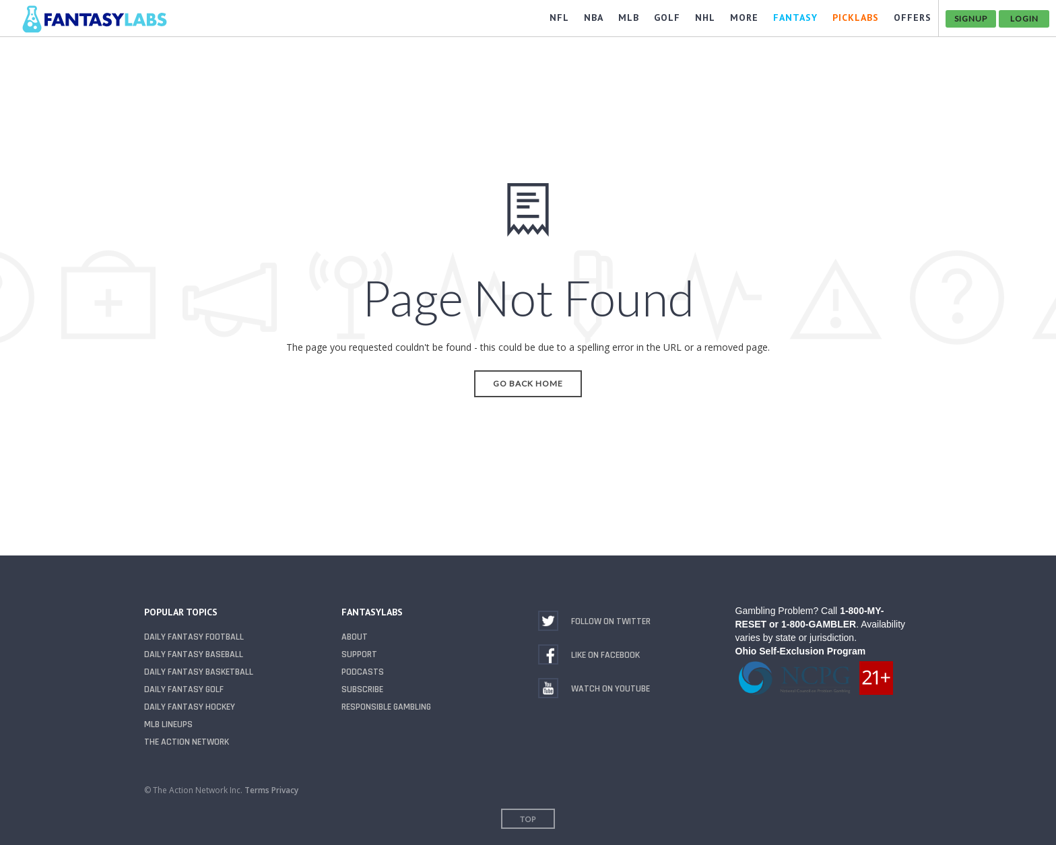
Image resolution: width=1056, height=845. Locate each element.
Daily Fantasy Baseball (193, 654)
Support (359, 654)
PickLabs (855, 17)
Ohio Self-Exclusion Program (800, 651)
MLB (628, 17)
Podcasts (362, 672)
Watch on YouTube (610, 689)
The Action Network (186, 742)
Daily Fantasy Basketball (198, 672)
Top (528, 819)
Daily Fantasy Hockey (189, 707)
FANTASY (795, 17)
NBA (593, 17)
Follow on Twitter (611, 621)
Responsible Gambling (386, 707)
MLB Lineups (168, 724)
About (354, 637)
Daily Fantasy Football (194, 637)
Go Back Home (528, 383)
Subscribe (362, 689)
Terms (256, 790)
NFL (559, 17)
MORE (744, 17)
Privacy (284, 790)
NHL (705, 17)
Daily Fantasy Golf (184, 689)
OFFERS (912, 17)
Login (1024, 18)
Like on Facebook (605, 655)
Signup (970, 18)
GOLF (667, 17)
